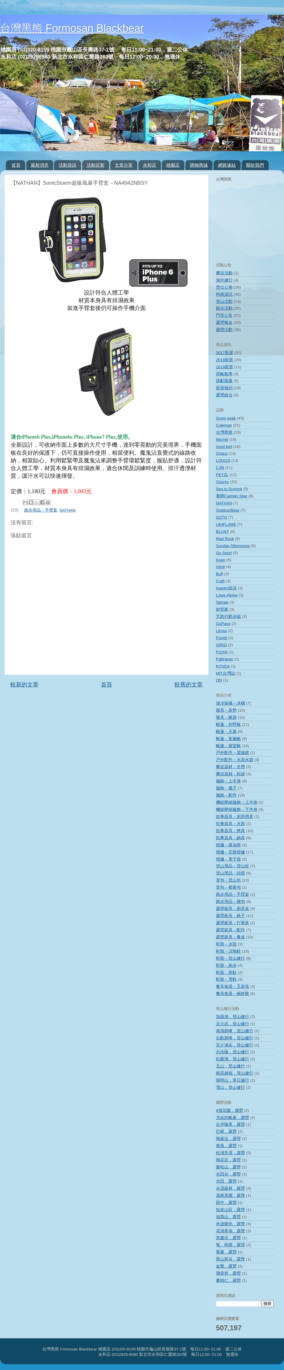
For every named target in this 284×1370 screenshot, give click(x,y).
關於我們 (255, 165)
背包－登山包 (228, 880)
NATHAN (67, 510)
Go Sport (224, 553)
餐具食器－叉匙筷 (232, 986)
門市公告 (224, 315)
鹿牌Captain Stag (231, 496)
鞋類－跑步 (226, 965)
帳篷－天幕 (226, 731)
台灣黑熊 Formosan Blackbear (72, 28)
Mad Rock (225, 538)
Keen (220, 560)
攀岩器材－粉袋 (230, 774)
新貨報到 (224, 388)
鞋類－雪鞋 (226, 979)
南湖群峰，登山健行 (234, 1031)
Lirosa (221, 630)
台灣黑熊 (224, 432)
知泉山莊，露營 (230, 1209)
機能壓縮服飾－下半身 (236, 809)
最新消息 (40, 165)
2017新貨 (224, 352)
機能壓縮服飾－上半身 (236, 802)
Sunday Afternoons (233, 546)
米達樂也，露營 (230, 1224)
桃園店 (173, 165)
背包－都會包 (228, 887)
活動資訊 (67, 165)
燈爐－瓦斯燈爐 (230, 852)
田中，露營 (226, 1202)
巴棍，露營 (226, 1131)
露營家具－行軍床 (232, 923)
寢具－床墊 (226, 710)
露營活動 (224, 329)
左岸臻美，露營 (230, 1124)
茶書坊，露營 (228, 1238)
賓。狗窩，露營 (230, 1245)
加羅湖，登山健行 (232, 1016)
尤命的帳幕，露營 (232, 1117)
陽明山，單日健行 (232, 1080)
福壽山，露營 (228, 1217)
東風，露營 (226, 1146)
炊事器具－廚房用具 (234, 816)
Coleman (224, 425)
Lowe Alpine (227, 595)
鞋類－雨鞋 (226, 972)
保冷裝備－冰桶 (230, 703)
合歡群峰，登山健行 (234, 1038)
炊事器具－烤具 (230, 831)
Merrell (222, 439)
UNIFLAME (226, 524)
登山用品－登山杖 (232, 866)
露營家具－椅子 (230, 916)
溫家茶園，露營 (230, 1195)
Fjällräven (224, 659)
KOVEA (223, 666)
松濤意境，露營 (230, 1153)
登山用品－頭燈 (230, 873)
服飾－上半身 (228, 781)
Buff (219, 574)
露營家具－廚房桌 (232, 908)
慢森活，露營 (228, 1138)
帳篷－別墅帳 (228, 724)
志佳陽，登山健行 (232, 1052)
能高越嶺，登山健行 (234, 1073)
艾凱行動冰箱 (228, 616)
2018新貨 (224, 360)
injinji (220, 567)
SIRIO (221, 645)
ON (219, 680)
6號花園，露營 (229, 1110)
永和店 (149, 165)
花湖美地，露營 (230, 1231)
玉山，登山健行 (230, 1066)
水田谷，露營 (228, 1174)
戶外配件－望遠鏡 (232, 752)
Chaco (221, 453)
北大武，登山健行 (232, 1024)
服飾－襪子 (226, 788)
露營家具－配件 (230, 930)
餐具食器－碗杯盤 (232, 993)
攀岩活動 (224, 273)
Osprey (222, 482)
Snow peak (226, 418)
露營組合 (224, 395)
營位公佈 (224, 287)
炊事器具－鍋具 (230, 838)
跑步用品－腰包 (230, 901)
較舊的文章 (189, 684)
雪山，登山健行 (230, 1087)
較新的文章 (24, 684)
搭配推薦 (224, 381)
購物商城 (199, 165)
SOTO (221, 517)
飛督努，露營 (228, 1273)
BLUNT (222, 531)
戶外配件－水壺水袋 (234, 760)
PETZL (222, 474)
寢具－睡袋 (226, 717)
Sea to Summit (229, 489)
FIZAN (221, 652)
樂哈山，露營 (228, 1167)
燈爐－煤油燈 (228, 845)
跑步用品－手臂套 (40, 510)
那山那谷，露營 (230, 1259)
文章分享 (124, 165)
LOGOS (223, 460)
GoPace (223, 623)
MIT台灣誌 (225, 673)
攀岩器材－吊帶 (230, 767)
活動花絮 (95, 165)
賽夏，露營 (226, 1252)
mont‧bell (224, 446)
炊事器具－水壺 (230, 823)
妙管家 (222, 609)
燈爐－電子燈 (228, 859)
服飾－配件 (226, 795)
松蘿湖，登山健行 (232, 1059)
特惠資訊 (224, 294)
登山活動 (224, 301)
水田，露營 (226, 1181)
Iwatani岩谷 (226, 588)
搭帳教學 (224, 374)
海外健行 (224, 280)
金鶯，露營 (226, 1266)
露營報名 (224, 322)
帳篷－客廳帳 (228, 739)
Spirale (222, 602)
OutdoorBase (228, 510)
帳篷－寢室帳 (228, 746)
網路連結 (227, 165)
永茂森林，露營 (230, 1188)
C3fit (220, 467)
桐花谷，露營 (228, 1160)
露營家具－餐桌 (230, 937)
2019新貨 (224, 367)
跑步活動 (224, 308)
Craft (220, 581)
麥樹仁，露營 (228, 1280)
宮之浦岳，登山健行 (234, 1045)
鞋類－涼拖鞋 (228, 951)
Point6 (221, 638)
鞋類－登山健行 (230, 958)
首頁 (16, 165)
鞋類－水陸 (226, 944)
